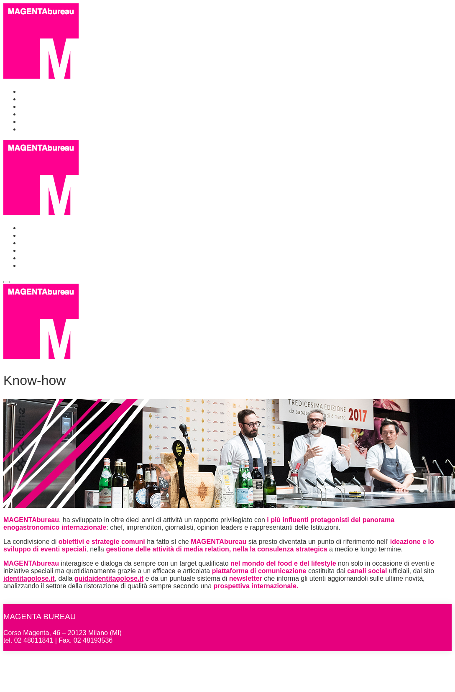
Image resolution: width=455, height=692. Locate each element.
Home (29, 91)
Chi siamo (35, 99)
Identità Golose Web (50, 129)
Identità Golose (42, 121)
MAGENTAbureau (50, 600)
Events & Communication (57, 106)
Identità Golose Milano (53, 114)
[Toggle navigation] (6, 282)
